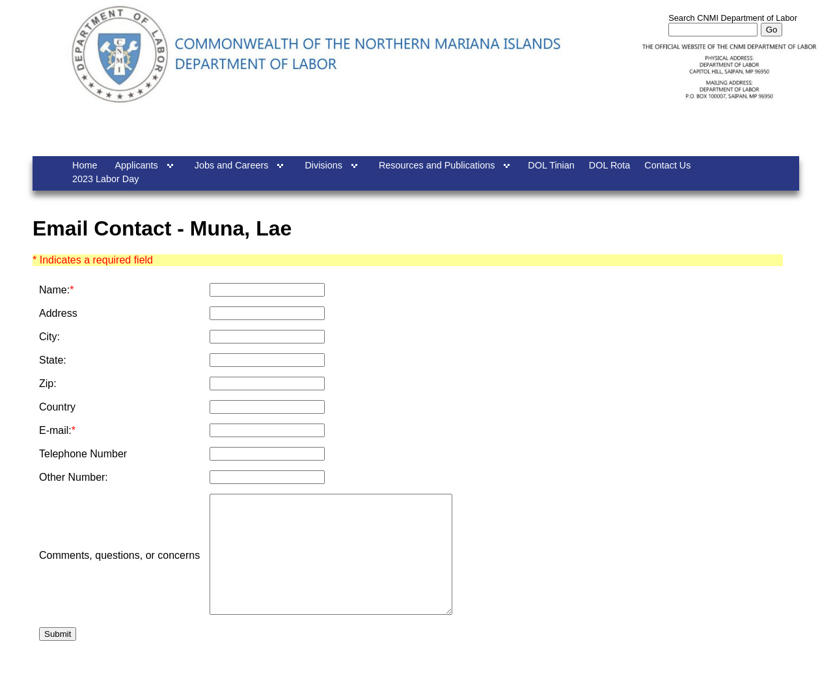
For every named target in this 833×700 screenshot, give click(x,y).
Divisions (323, 165)
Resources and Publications (437, 165)
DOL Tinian (551, 165)
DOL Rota (609, 165)
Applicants (136, 165)
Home (84, 165)
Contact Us (667, 165)
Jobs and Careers (232, 165)
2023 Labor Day (105, 179)
